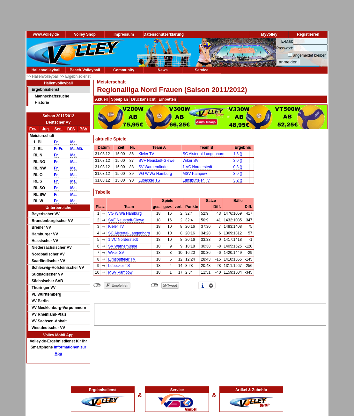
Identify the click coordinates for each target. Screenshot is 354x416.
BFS (71, 129)
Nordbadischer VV (48, 254)
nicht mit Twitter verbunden (154, 285)
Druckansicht (143, 99)
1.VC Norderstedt (197, 167)
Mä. (73, 142)
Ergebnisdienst (45, 89)
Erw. (33, 129)
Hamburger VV (45, 234)
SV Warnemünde (152, 167)
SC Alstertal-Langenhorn (204, 154)
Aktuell (101, 99)
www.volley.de (46, 34)
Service (202, 70)
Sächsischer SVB (47, 281)
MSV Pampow (195, 173)
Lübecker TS (149, 180)
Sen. (59, 129)
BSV (83, 129)
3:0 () (237, 160)
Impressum (124, 34)
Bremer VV (41, 227)
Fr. (56, 142)
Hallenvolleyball (46, 70)
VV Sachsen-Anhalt (49, 321)
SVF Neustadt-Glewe (156, 160)
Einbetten (167, 99)
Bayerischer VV (46, 214)
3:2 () (237, 180)
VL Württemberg (46, 294)
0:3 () (237, 167)
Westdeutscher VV (48, 328)
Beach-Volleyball (85, 70)
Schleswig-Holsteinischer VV (58, 267)
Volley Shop (85, 34)
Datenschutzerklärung (164, 34)
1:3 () (237, 154)
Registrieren (308, 34)
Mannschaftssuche (52, 96)
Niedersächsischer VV (52, 247)
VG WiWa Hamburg (155, 173)
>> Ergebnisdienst (75, 76)
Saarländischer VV (48, 261)
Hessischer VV (45, 241)
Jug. (46, 129)
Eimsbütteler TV (196, 180)
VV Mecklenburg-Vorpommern (59, 307)
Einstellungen (211, 285)
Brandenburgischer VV (52, 221)
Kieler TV (146, 154)
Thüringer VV (43, 287)
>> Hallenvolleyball (43, 76)
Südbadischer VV (47, 274)
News (162, 70)
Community (123, 70)
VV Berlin (40, 301)
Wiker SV (191, 160)
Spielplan (119, 99)
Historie (42, 102)
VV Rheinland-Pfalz (49, 314)
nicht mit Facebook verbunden (97, 285)
